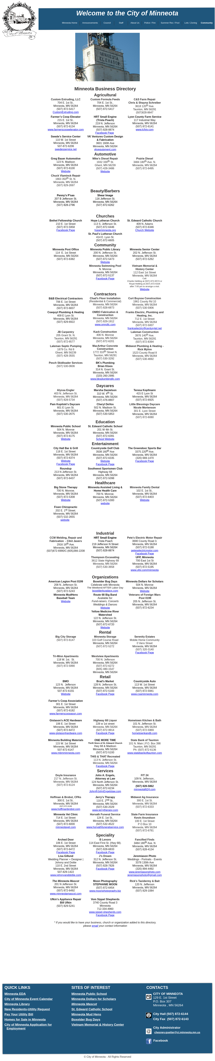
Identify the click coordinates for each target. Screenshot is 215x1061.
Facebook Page (104, 132)
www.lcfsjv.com (144, 129)
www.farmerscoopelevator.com (66, 129)
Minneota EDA (15, 994)
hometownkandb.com (144, 733)
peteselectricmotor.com (144, 550)
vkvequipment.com (105, 149)
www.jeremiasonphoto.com (144, 872)
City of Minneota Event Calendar (28, 999)
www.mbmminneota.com (65, 752)
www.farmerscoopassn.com (66, 713)
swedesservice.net (66, 149)
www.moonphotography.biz (105, 890)
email (95, 925)
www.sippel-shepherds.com (105, 912)
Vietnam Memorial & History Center (97, 1024)
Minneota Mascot (84, 1004)
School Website (105, 439)
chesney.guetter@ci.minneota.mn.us (177, 1032)
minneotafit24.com (144, 789)
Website (66, 171)
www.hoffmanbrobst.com (65, 809)
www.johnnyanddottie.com (65, 875)
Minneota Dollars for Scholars (93, 999)
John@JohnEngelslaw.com (105, 791)
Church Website (144, 230)
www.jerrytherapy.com (105, 810)
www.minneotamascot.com (65, 893)
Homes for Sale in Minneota (25, 1019)
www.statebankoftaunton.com (144, 752)
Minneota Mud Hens (86, 1014)
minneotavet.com (66, 827)
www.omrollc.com (105, 324)
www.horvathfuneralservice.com (105, 827)
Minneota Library (17, 1004)
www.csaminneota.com (144, 694)
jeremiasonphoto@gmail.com (145, 875)
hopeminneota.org (105, 230)
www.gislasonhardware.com (65, 733)
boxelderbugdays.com (105, 590)
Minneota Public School (89, 994)
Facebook (141, 652)
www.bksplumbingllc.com (105, 378)
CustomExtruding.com (66, 112)
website (105, 503)
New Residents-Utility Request (27, 1009)
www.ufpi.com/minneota (145, 570)
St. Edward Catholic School (91, 1009)
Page (150, 652)
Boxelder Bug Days (85, 1019)
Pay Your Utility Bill (18, 1014)
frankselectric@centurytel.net (145, 328)
